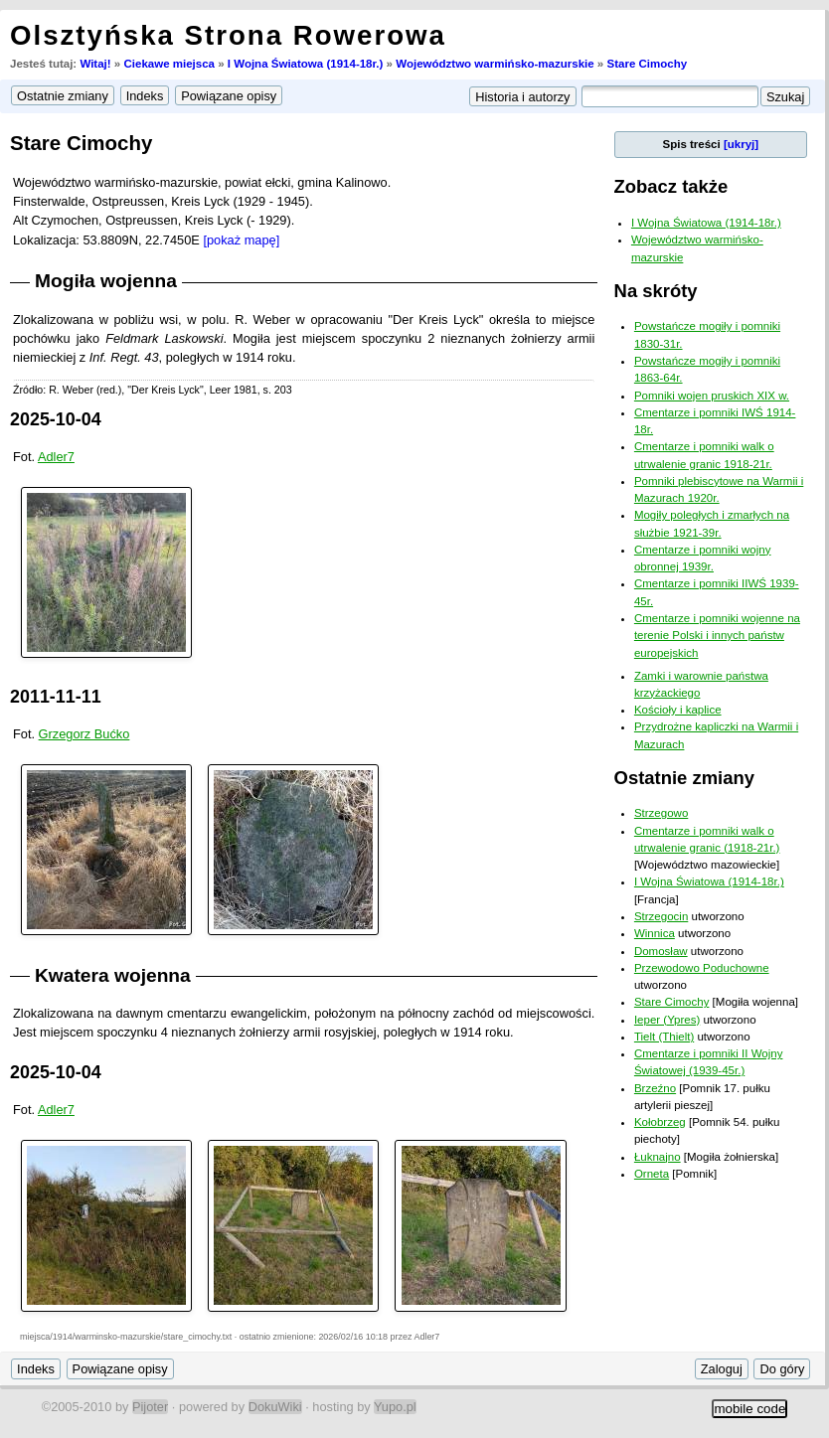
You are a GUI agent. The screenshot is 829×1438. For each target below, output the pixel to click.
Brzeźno (655, 1088)
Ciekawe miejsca (169, 64)
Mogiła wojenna (106, 280)
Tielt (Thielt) (664, 1036)
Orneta (651, 1174)
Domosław (661, 951)
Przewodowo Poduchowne (701, 968)
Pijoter (150, 1406)
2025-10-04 (55, 419)
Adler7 (56, 456)
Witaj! (95, 64)
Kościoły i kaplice (678, 710)
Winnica (654, 933)
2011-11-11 (55, 697)
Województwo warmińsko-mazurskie (494, 64)
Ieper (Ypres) (667, 1020)
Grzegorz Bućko (84, 733)
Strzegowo (661, 813)
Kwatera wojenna (113, 975)
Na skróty (656, 290)
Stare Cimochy (646, 64)
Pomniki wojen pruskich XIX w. (711, 395)
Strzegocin (661, 916)
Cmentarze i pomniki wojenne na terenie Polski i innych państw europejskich (717, 635)
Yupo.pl (395, 1406)
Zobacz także (671, 186)
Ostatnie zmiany (684, 777)
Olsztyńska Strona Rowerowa (228, 35)
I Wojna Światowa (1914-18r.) (306, 64)
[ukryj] (741, 144)
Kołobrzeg (660, 1122)
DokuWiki (275, 1406)
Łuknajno (657, 1157)
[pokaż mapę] (241, 240)
